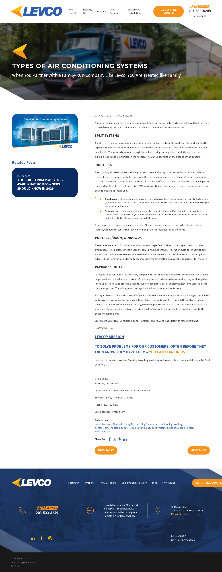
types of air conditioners (180, 427)
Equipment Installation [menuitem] (134, 11)
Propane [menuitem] (101, 11)
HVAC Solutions (108, 482)
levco (98, 424)
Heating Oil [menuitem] (87, 11)
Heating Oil (74, 482)
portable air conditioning (108, 427)
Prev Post (106, 450)
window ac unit (103, 431)
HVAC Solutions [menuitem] (115, 11)
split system (158, 427)
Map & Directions (180, 513)
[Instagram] (50, 538)
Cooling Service (145, 424)
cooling (178, 424)
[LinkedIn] (33, 538)
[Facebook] (41, 538)
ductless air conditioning (137, 427)
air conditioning (164, 424)
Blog (154, 482)
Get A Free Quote (169, 11)
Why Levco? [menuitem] (72, 11)
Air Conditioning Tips (124, 424)
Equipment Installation (134, 482)
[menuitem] (15, 566)
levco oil (106, 424)
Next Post (199, 450)
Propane (90, 482)
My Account (199, 15)
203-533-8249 (199, 10)
